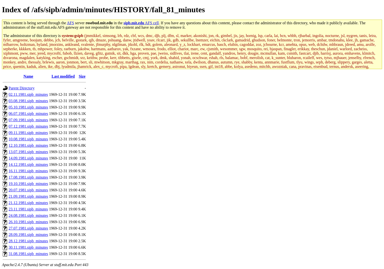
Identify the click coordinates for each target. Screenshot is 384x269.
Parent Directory (22, 88)
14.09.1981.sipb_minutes (28, 158)
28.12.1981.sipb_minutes (28, 241)
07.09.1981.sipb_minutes (28, 120)
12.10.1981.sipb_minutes (28, 145)
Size (82, 76)
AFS (70, 23)
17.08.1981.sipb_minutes (28, 177)
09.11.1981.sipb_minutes (28, 133)
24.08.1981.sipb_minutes (28, 215)
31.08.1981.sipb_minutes (28, 254)
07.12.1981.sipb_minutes (28, 126)
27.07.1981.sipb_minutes (28, 228)
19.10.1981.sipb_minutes (28, 184)
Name (28, 76)
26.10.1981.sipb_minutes (28, 222)
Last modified (63, 76)
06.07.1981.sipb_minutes (28, 113)
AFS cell (141, 23)
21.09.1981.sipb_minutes (28, 196)
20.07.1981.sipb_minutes (28, 190)
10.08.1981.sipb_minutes (28, 139)
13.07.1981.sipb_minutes (28, 152)
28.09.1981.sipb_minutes (28, 234)
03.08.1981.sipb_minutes (28, 101)
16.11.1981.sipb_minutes (28, 171)
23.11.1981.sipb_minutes (28, 209)
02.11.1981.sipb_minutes (28, 94)
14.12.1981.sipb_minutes (28, 164)
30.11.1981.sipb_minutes (28, 247)
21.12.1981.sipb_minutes (28, 203)
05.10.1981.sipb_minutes (28, 107)
